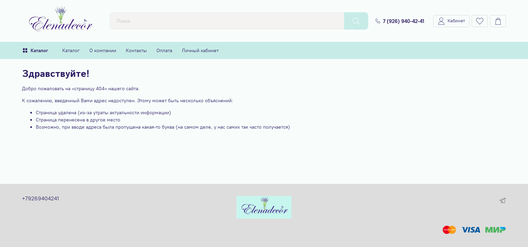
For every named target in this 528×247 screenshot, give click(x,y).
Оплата (164, 50)
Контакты (136, 50)
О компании (102, 50)
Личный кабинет (200, 50)
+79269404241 (40, 198)
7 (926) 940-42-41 (399, 21)
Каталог (35, 50)
